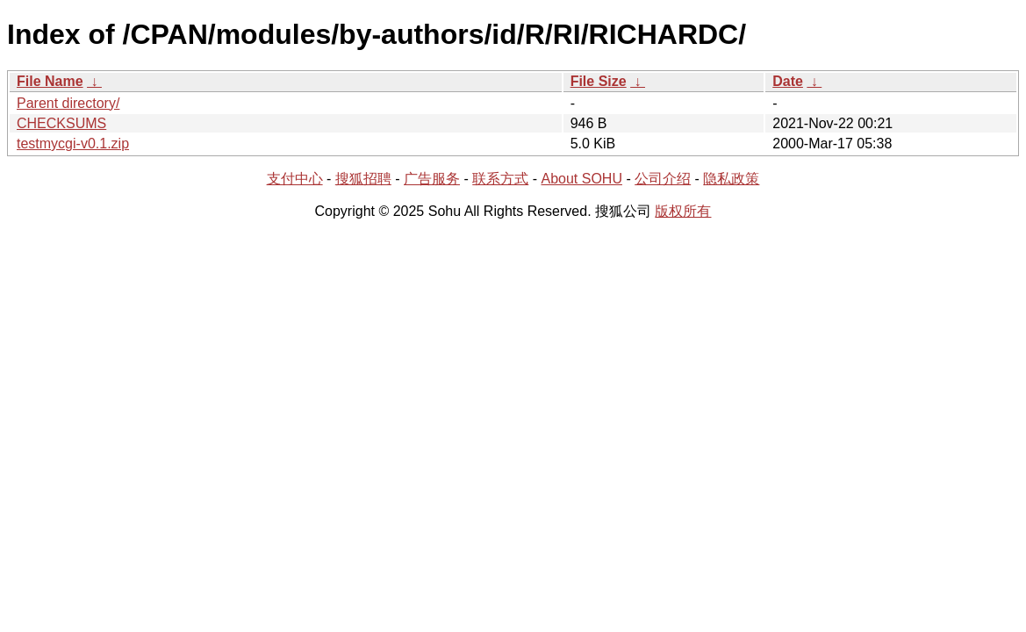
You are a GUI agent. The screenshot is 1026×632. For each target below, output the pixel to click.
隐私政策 (731, 178)
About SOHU (581, 178)
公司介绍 (663, 178)
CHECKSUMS (61, 123)
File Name (50, 81)
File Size (598, 81)
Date (787, 81)
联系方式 (500, 178)
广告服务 (432, 178)
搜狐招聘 (363, 178)
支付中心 (295, 178)
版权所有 (683, 211)
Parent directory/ (68, 103)
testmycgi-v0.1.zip (73, 143)
